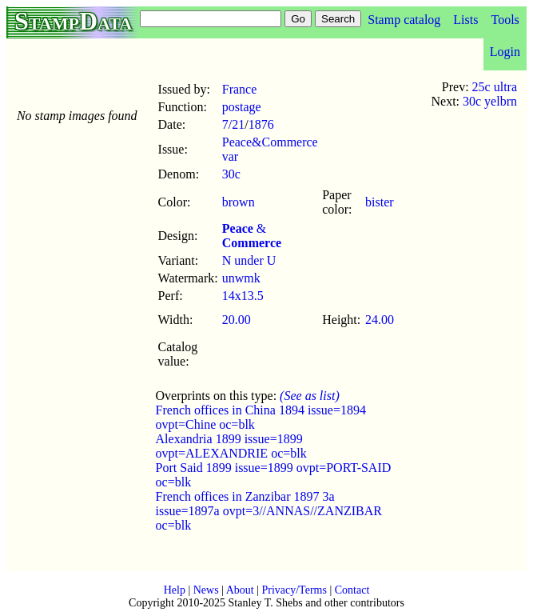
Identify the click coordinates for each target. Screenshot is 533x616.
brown (238, 202)
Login (505, 51)
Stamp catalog (404, 19)
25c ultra (494, 87)
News (206, 590)
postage (241, 107)
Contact (352, 590)
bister (379, 202)
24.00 (379, 319)
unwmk (241, 278)
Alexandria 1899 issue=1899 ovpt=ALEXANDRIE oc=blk (231, 446)
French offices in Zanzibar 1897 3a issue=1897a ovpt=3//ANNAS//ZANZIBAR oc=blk (269, 511)
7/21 (233, 124)
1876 (261, 124)
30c (231, 174)
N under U (249, 260)
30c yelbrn (490, 101)
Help (174, 590)
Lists (465, 19)
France (239, 89)
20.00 (236, 319)
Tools (505, 19)
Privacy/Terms (293, 590)
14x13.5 (243, 295)
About (240, 590)
